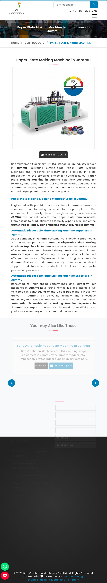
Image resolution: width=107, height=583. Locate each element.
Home (15, 43)
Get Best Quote (53, 154)
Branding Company (66, 579)
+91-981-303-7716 (83, 11)
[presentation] (11, 383)
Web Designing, (73, 576)
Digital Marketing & (40, 579)
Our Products (34, 43)
